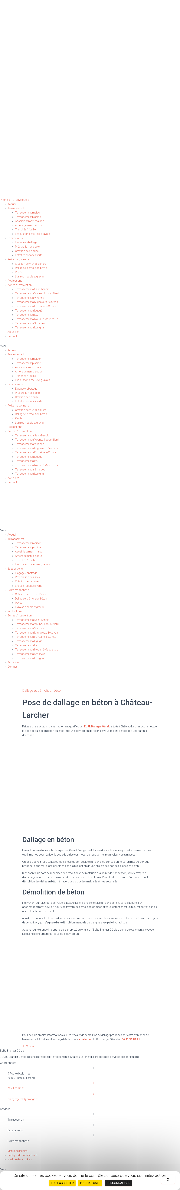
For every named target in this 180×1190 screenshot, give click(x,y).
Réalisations (15, 280)
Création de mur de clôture (30, 263)
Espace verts (15, 238)
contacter (85, 1039)
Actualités (13, 331)
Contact (12, 336)
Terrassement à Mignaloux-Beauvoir (36, 301)
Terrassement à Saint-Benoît (32, 289)
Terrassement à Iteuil (27, 314)
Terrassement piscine (28, 216)
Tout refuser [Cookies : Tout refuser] (90, 1183)
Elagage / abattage (26, 242)
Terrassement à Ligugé (28, 310)
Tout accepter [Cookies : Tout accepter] (62, 1183)
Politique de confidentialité (23, 1155)
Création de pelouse (26, 250)
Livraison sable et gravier (29, 276)
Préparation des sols (27, 246)
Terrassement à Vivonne (29, 297)
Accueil (12, 204)
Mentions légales (18, 1150)
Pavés (18, 272)
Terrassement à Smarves (30, 323)
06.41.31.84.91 (131, 1039)
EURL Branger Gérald (97, 726)
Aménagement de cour (28, 225)
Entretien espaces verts (28, 255)
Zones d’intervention (20, 284)
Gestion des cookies (20, 1159)
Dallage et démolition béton (31, 267)
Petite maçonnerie (18, 259)
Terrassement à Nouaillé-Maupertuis (36, 319)
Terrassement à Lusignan (30, 327)
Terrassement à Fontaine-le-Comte (35, 306)
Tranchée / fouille (25, 229)
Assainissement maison (29, 221)
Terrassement (16, 208)
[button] (90, 346)
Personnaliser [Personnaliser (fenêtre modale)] (118, 1183)
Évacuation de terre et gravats (32, 233)
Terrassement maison (28, 212)
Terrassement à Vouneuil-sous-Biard (37, 293)
